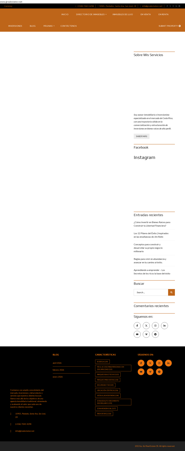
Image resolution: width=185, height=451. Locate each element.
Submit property (170, 26)
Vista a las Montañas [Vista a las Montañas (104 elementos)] (108, 395)
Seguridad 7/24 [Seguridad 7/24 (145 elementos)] (105, 385)
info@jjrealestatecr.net (151, 6)
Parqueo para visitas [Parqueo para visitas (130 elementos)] (107, 380)
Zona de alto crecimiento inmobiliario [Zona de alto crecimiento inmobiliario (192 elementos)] (108, 402)
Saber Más (141, 136)
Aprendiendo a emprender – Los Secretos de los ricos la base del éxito (152, 272)
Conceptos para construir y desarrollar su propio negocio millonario (148, 248)
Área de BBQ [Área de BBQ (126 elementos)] (104, 414)
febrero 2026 (58, 370)
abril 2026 (57, 363)
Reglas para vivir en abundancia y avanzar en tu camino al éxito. (150, 260)
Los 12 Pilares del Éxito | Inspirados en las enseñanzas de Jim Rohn (151, 235)
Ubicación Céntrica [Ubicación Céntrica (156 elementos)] (107, 390)
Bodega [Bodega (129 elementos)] (102, 362)
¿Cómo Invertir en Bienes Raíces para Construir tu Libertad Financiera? (152, 224)
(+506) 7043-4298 (85, 6)
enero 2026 (58, 377)
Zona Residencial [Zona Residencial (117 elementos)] (106, 408)
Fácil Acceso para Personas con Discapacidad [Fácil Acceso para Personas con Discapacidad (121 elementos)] (110, 368)
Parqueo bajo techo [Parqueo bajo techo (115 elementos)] (108, 374)
